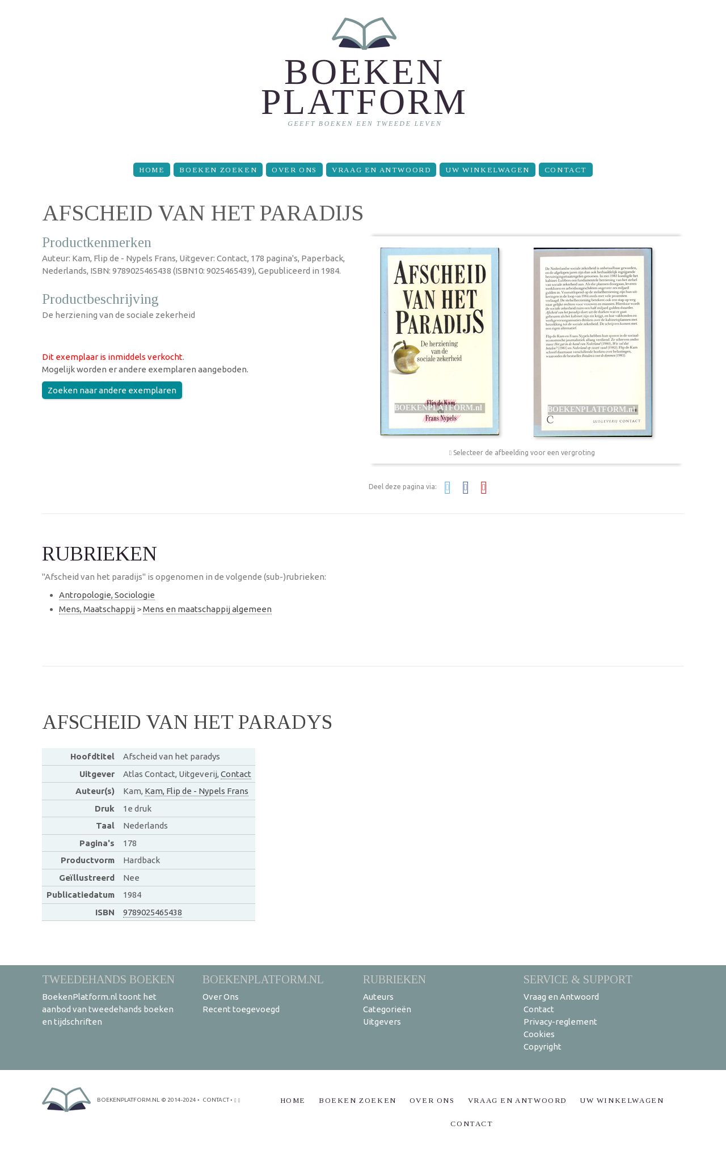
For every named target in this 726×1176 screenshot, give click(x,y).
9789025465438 (152, 912)
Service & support (578, 979)
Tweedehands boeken (108, 979)
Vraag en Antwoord (381, 169)
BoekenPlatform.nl (263, 979)
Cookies (539, 1034)
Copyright (543, 1046)
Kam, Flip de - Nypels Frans (196, 791)
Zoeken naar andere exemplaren (112, 390)
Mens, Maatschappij (97, 609)
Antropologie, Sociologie (107, 595)
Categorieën (387, 1009)
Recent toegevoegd (241, 1009)
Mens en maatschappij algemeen (207, 609)
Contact (565, 169)
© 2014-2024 (178, 1100)
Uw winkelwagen (487, 169)
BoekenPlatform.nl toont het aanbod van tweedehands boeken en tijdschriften (108, 1009)
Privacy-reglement (560, 1021)
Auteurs (378, 996)
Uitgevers (382, 1021)
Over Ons (294, 169)
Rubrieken (394, 979)
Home (151, 169)
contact (215, 1100)
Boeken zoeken (218, 169)
